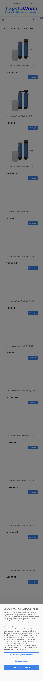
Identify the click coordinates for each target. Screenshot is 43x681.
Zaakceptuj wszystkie (21, 667)
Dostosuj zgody (21, 661)
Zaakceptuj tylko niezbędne (21, 655)
